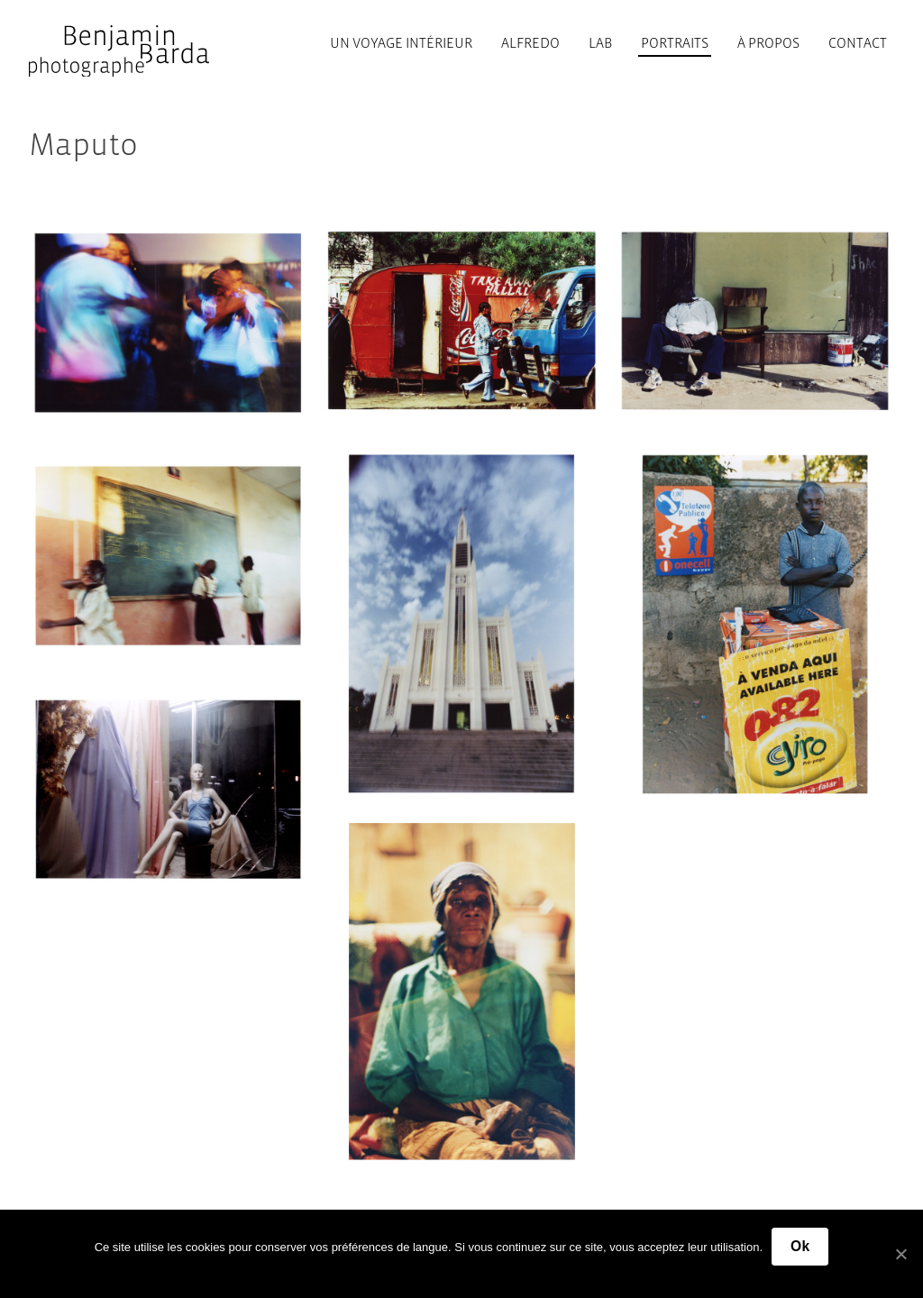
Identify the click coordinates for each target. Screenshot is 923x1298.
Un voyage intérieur (401, 42)
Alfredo (530, 42)
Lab (600, 42)
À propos (768, 42)
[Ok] (900, 1254)
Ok (799, 1246)
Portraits (674, 42)
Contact (857, 42)
